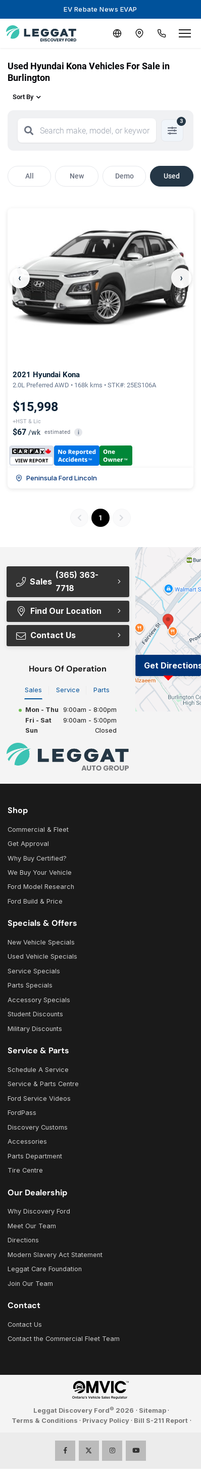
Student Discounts (35, 1014)
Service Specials (34, 971)
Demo (124, 176)
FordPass (22, 1112)
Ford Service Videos (39, 1098)
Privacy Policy (105, 1420)
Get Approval (28, 843)
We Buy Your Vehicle (40, 872)
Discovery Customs (38, 1127)
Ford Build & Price (35, 901)
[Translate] (117, 33)
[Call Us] (162, 33)
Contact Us (45, 635)
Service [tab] (68, 690)
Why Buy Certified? (37, 858)
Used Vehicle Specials (42, 956)
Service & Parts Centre (43, 1084)
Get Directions (172, 665)
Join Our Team (30, 1283)
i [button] (78, 432)
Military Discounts (35, 1029)
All (29, 176)
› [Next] (181, 278)
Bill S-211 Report (161, 1420)
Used (172, 176)
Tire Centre (25, 1170)
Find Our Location (58, 611)
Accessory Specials (39, 1000)
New (77, 176)
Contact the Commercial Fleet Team (64, 1338)
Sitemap (152, 1410)
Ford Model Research (41, 886)
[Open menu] (185, 33)
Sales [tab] (33, 690)
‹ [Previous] (19, 278)
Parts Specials (30, 985)
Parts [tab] (101, 690)
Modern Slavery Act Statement (55, 1255)
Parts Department (35, 1156)
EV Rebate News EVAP (100, 9)
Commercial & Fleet (38, 829)
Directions (23, 1240)
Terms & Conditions (45, 1420)
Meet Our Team (32, 1226)
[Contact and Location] (139, 33)
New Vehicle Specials (41, 942)
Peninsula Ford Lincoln (56, 478)
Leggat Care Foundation (45, 1269)
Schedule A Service (38, 1069)
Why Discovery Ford (39, 1211)
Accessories (27, 1141)
